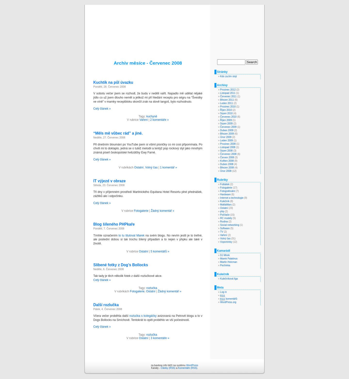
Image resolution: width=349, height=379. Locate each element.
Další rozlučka (106, 305)
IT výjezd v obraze (109, 181)
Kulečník (224, 201)
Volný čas (151, 167)
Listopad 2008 (227, 147)
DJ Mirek (225, 255)
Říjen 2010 (226, 110)
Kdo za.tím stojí (228, 76)
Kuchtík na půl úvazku (113, 82)
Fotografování (227, 191)
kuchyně (151, 116)
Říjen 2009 (226, 120)
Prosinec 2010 (228, 106)
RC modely (226, 218)
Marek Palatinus (229, 258)
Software (225, 228)
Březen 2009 (227, 133)
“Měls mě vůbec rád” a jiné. (118, 133)
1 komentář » (168, 167)
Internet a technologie (231, 198)
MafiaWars (225, 204)
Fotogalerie (141, 210)
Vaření (143, 119)
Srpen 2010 (226, 113)
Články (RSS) (168, 368)
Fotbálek (224, 184)
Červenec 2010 (228, 116)
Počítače (225, 214)
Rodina (224, 221)
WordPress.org (228, 302)
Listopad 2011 (227, 93)
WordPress (192, 365)
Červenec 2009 (228, 127)
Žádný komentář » (162, 210)
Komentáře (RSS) (187, 368)
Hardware (225, 194)
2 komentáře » (159, 119)
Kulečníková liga (229, 278)
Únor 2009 (225, 137)
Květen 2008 (227, 160)
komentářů (228, 298)
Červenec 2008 (228, 154)
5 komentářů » (160, 251)
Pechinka (225, 265)
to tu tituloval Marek (131, 235)
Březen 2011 (227, 100)
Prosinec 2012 (228, 89)
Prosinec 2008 (228, 144)
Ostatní (139, 167)
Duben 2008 (226, 164)
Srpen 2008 (226, 150)
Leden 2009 (226, 140)
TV (221, 231)
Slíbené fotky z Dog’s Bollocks (120, 265)
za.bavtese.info (174, 27)
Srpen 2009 (226, 123)
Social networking (229, 225)
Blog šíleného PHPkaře (114, 224)
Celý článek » (102, 108)
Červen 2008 (227, 157)
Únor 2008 (225, 171)
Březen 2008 (227, 167)
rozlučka (151, 288)
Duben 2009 (226, 130)
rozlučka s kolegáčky (143, 316)
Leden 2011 (226, 103)
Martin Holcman (228, 262)
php (222, 211)
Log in (223, 292)
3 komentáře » (160, 338)
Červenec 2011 (228, 96)
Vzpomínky (226, 242)
